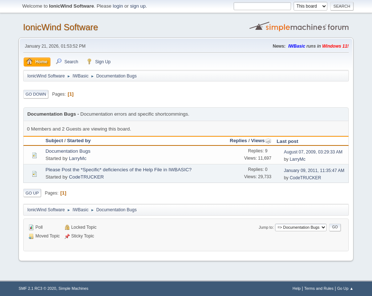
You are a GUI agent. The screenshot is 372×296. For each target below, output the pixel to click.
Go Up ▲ (345, 288)
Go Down (35, 94)
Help (296, 288)
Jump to (265, 227)
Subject (54, 140)
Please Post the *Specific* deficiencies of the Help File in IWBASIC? (118, 169)
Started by (78, 140)
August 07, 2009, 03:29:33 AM (313, 152)
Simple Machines (73, 288)
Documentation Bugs (67, 151)
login (118, 6)
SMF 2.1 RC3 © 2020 (37, 288)
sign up (138, 6)
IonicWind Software (60, 27)
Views (261, 140)
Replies (238, 140)
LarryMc (77, 158)
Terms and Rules (318, 288)
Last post (287, 141)
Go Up (32, 193)
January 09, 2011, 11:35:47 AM (314, 170)
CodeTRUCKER (86, 177)
